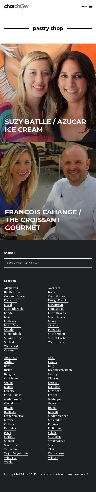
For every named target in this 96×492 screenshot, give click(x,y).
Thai (51, 449)
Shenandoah (12, 334)
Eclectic (9, 391)
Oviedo (9, 329)
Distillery (54, 386)
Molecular (55, 420)
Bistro (8, 370)
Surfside (10, 342)
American (10, 357)
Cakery (52, 374)
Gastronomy (12, 399)
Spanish (9, 441)
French (53, 395)
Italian (52, 407)
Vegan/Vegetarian (16, 453)
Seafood (9, 436)
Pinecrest (54, 329)
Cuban (8, 382)
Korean (53, 411)
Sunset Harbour (59, 338)
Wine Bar (10, 457)
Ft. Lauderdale (14, 309)
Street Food (12, 445)
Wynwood (11, 346)
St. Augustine (13, 338)
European (54, 391)
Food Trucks (12, 395)
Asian (51, 357)
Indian (8, 407)
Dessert (53, 382)
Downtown (55, 304)
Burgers (9, 374)
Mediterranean (58, 416)
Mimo (52, 321)
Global (8, 403)
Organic (9, 424)
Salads (52, 432)
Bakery (52, 361)
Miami (8, 317)
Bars (7, 366)
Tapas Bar (10, 449)
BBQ (51, 366)
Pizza (7, 432)
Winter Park (56, 342)
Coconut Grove (14, 296)
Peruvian (10, 428)
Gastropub (55, 399)
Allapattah (11, 288)
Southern (54, 436)
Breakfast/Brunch (60, 370)
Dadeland (10, 300)
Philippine (55, 428)
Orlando (53, 325)
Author (9, 361)
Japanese (10, 411)
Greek (52, 403)
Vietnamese (56, 453)
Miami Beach (56, 317)
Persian (53, 424)
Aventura (54, 288)
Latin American (14, 416)
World (8, 462)
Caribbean (11, 378)
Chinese (53, 378)
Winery (53, 457)
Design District (58, 300)
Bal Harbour (12, 292)
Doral (8, 304)
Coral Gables (56, 296)
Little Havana (57, 313)
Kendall (9, 313)
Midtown (10, 321)
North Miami (12, 325)
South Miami (56, 334)
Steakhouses (56, 441)
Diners (8, 386)
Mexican (9, 420)
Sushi (51, 445)
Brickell (53, 292)
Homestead (56, 309)
